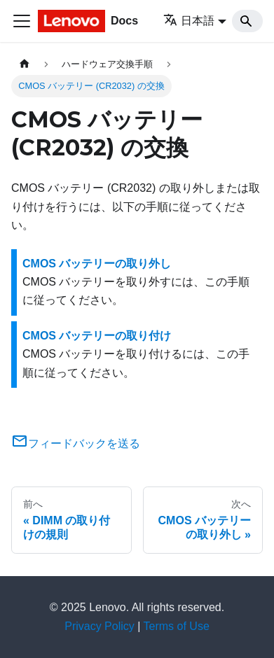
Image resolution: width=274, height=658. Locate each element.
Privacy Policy (99, 626)
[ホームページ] (24, 64)
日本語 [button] (188, 21)
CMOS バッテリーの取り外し (96, 264)
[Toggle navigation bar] (21, 20)
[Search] (247, 21)
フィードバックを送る (75, 443)
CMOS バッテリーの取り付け (96, 336)
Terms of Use (177, 626)
